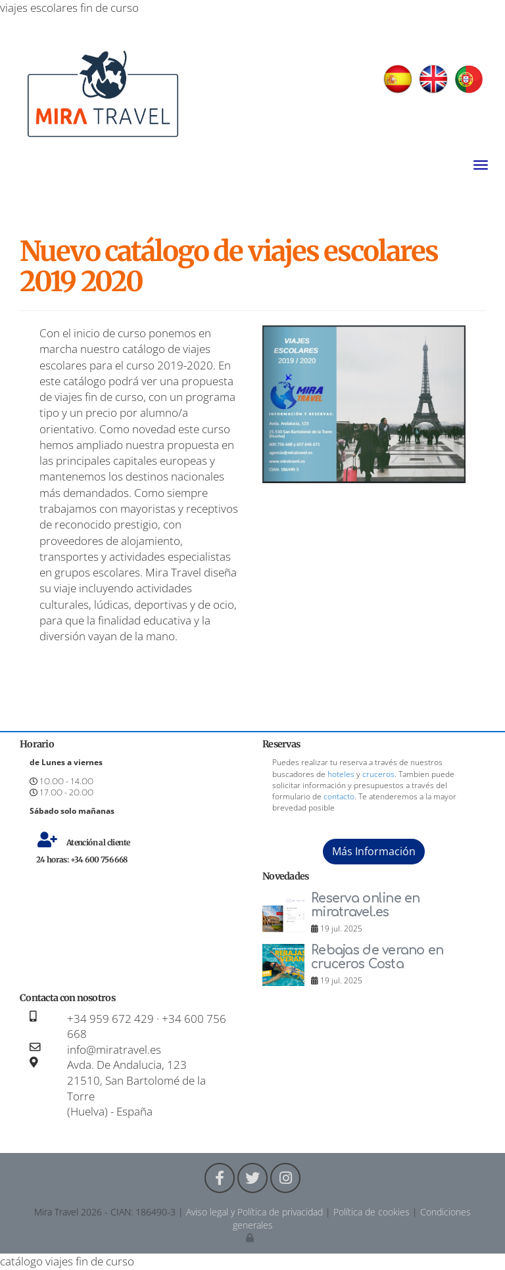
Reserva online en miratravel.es (365, 905)
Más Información (374, 851)
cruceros (378, 774)
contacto (339, 796)
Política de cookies (371, 1212)
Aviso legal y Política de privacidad (254, 1212)
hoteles (340, 774)
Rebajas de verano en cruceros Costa (377, 957)
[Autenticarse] (251, 1237)
